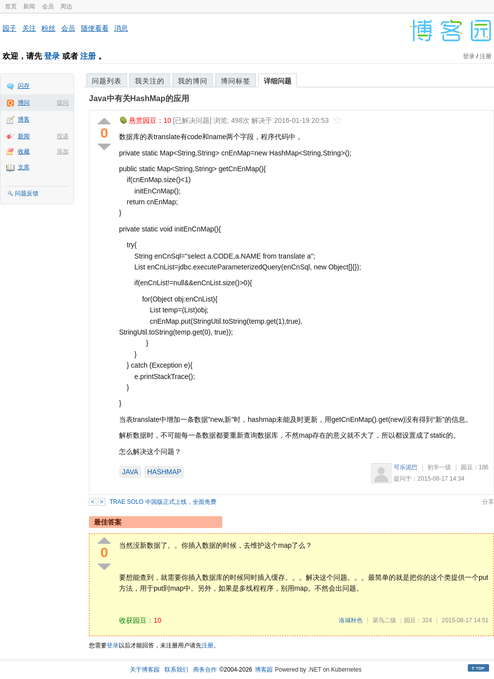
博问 (24, 102)
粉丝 (48, 28)
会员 (48, 6)
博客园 (264, 669)
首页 (11, 6)
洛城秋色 (351, 620)
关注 (29, 28)
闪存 (24, 85)
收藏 (24, 151)
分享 (488, 501)
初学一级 (439, 467)
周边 (66, 6)
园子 (9, 28)
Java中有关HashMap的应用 (139, 98)
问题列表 (107, 81)
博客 (24, 119)
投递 (63, 136)
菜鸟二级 (384, 620)
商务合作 (205, 669)
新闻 (29, 6)
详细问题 (277, 81)
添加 (63, 151)
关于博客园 (145, 669)
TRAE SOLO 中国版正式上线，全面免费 (163, 501)
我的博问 (192, 81)
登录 (52, 56)
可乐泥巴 (405, 467)
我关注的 (150, 81)
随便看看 (95, 28)
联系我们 (176, 669)
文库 (24, 167)
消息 (121, 28)
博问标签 (235, 81)
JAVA (130, 472)
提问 (63, 102)
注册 (88, 56)
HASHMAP (164, 472)
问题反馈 (27, 193)
